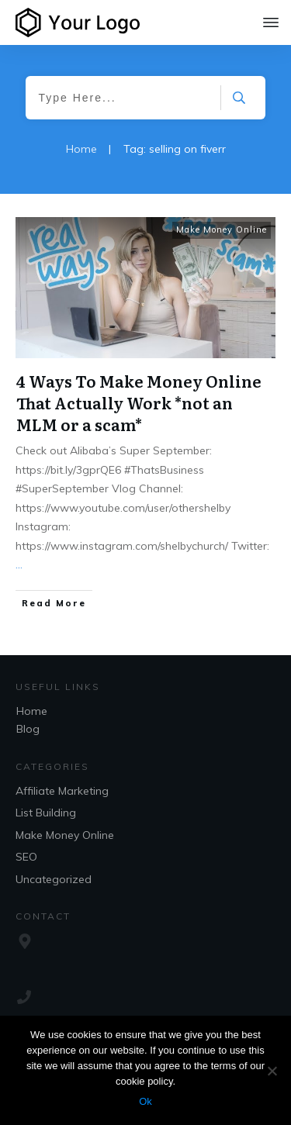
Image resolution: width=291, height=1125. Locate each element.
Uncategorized (54, 879)
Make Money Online (221, 229)
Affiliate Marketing (62, 791)
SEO (26, 857)
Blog (28, 729)
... (19, 564)
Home (31, 711)
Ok (145, 1101)
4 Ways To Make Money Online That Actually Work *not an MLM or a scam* (139, 402)
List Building (46, 813)
